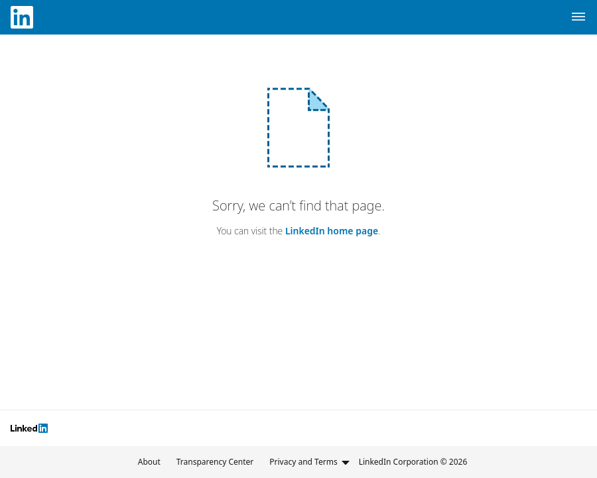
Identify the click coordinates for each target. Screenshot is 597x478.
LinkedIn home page (331, 230)
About (149, 461)
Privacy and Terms (309, 462)
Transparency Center (215, 461)
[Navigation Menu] (578, 17)
